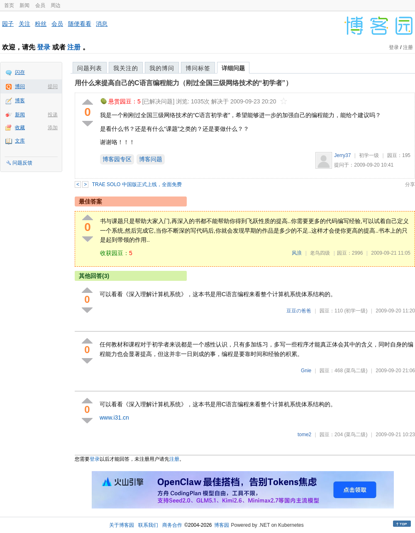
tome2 (304, 434)
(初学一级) (355, 311)
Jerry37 (342, 155)
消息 (101, 23)
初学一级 (369, 155)
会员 (40, 5)
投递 (53, 115)
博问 (20, 86)
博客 (20, 100)
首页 (9, 5)
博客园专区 (117, 159)
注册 (74, 47)
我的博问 (161, 68)
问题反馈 (22, 163)
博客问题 (150, 159)
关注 (24, 23)
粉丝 (40, 23)
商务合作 (172, 525)
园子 (8, 23)
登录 (43, 47)
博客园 (221, 525)
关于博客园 (121, 525)
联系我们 (148, 525)
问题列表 (89, 68)
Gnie (306, 370)
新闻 (24, 5)
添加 (53, 127)
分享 (410, 184)
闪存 (20, 72)
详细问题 (233, 68)
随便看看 (79, 23)
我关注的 (125, 68)
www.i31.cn (114, 417)
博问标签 (198, 68)
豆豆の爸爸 (298, 311)
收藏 (20, 127)
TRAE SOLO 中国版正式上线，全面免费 (137, 184)
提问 (53, 86)
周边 (56, 5)
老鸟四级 (320, 253)
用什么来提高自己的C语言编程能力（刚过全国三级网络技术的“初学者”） (183, 82)
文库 (20, 141)
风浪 (297, 253)
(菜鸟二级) (355, 370)
